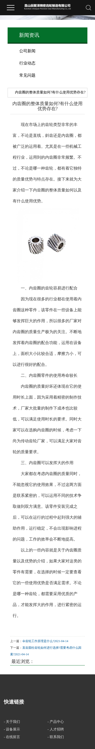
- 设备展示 (12, 729)
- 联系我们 (56, 737)
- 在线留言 (12, 737)
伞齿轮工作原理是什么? (38, 641)
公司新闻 (27, 51)
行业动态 (27, 63)
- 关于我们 (12, 722)
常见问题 (27, 75)
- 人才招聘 (56, 729)
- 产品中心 (56, 722)
